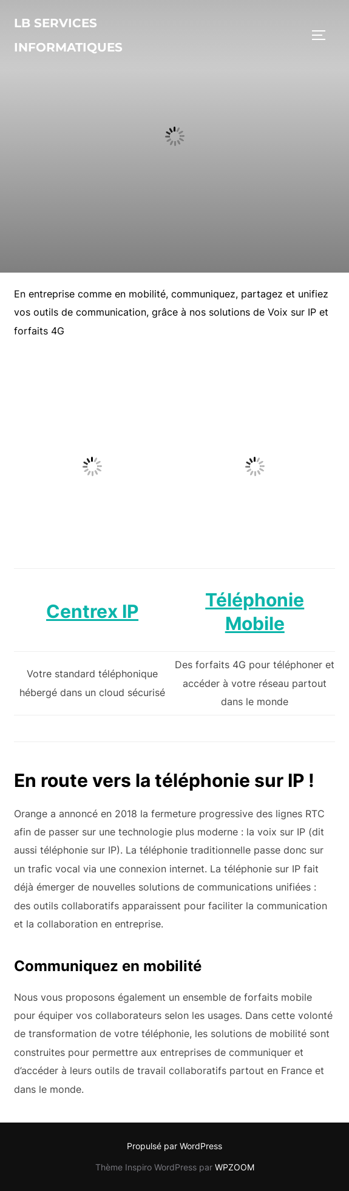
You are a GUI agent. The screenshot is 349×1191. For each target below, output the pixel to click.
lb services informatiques (68, 35)
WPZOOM (234, 1167)
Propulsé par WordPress (174, 1146)
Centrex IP (92, 611)
